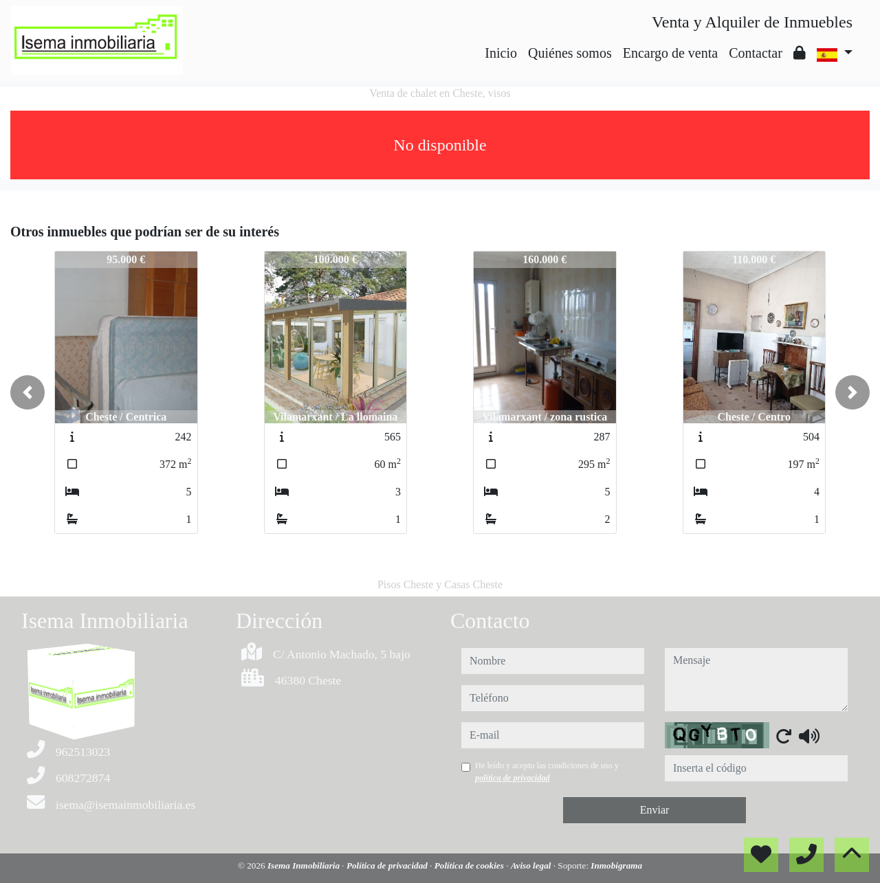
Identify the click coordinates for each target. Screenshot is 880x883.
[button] (27, 392)
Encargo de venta (670, 52)
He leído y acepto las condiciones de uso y (547, 772)
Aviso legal (532, 865)
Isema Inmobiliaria (304, 865)
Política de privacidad (388, 865)
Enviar (655, 810)
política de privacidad (512, 778)
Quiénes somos (570, 52)
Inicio (501, 52)
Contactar (755, 52)
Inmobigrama (616, 865)
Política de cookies (470, 865)
